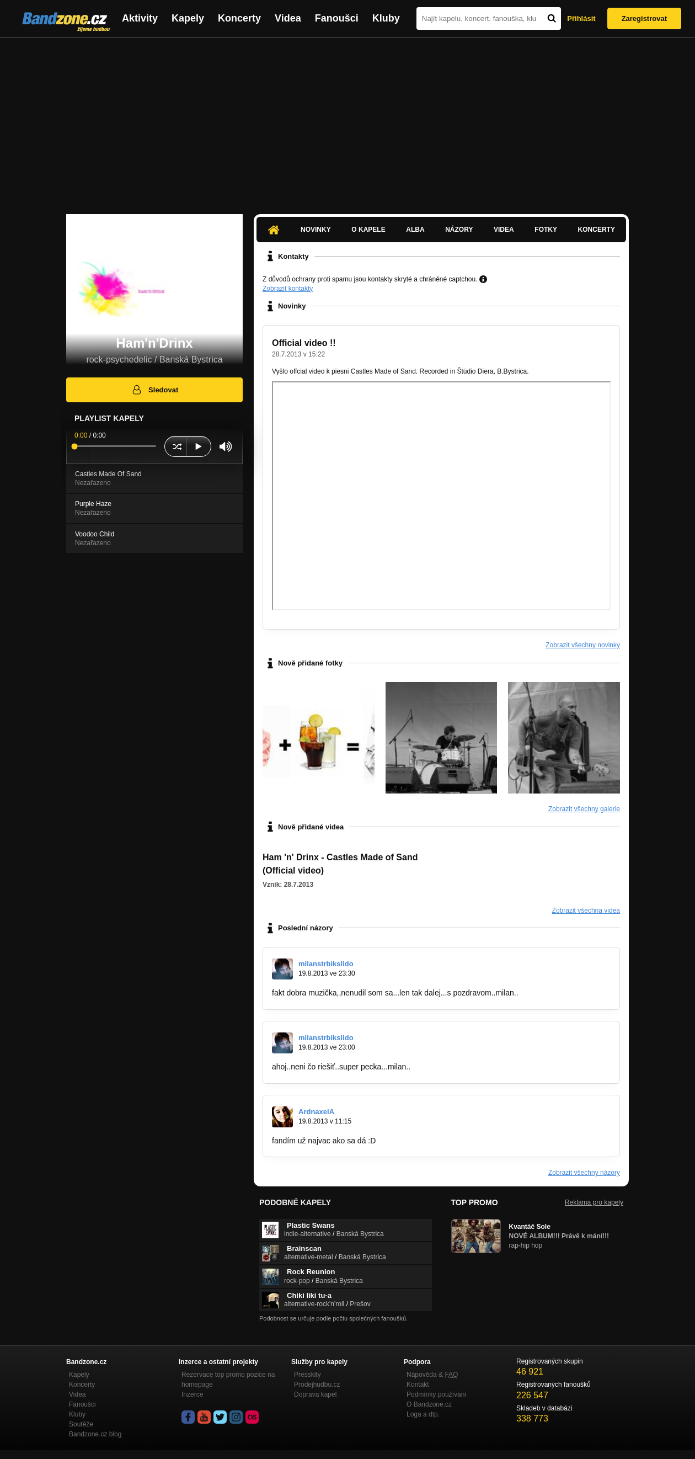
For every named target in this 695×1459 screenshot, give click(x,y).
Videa (288, 18)
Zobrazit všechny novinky (583, 645)
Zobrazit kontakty (288, 288)
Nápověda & (432, 1374)
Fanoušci (337, 18)
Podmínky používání (437, 1394)
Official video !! (304, 343)
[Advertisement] (347, 120)
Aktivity (140, 18)
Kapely (188, 18)
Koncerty (239, 18)
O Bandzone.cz (429, 1404)
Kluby (386, 18)
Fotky (545, 229)
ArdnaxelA (316, 1111)
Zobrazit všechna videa (586, 910)
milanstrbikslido (326, 964)
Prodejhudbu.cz (317, 1384)
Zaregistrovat (644, 18)
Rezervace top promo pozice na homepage (228, 1379)
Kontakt (418, 1384)
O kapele (368, 229)
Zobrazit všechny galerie (584, 809)
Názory (459, 229)
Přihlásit (581, 18)
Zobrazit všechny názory (584, 1172)
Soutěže (81, 1424)
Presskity (307, 1374)
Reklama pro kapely (594, 1202)
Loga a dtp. (423, 1414)
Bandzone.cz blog (95, 1434)
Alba (415, 229)
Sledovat (155, 390)
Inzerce (192, 1394)
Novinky (316, 229)
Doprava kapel (315, 1394)
